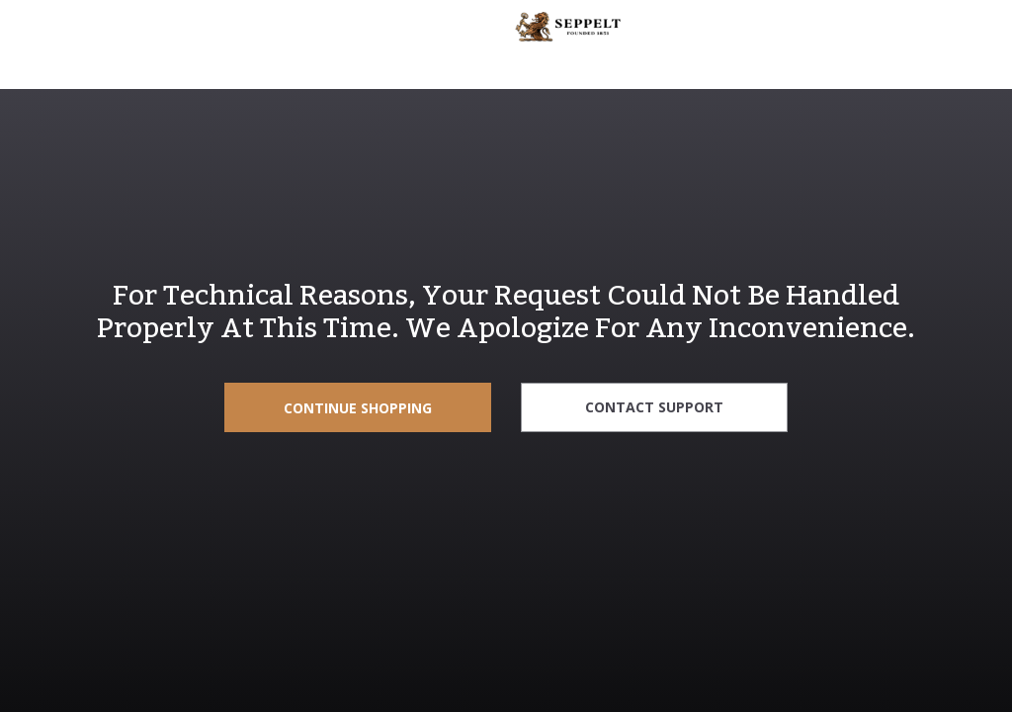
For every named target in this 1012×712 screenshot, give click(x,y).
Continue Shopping (358, 408)
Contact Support (654, 407)
